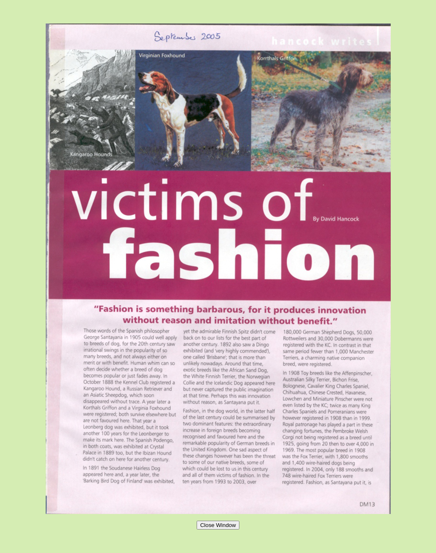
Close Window (218, 525)
